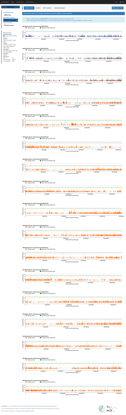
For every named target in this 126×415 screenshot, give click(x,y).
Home (12, 2)
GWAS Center (20, 2)
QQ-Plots (38, 8)
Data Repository (30, 2)
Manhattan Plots (29, 8)
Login (122, 2)
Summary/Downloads (59, 8)
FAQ (116, 2)
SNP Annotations (47, 8)
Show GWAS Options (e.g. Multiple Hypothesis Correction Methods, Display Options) (47, 13)
